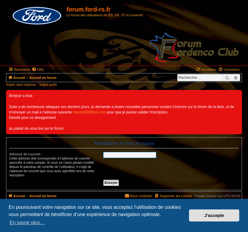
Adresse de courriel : (25, 154)
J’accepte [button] (214, 215)
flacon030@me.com (89, 112)
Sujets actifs (48, 84)
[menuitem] (38, 69)
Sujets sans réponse (21, 84)
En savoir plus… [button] (27, 222)
